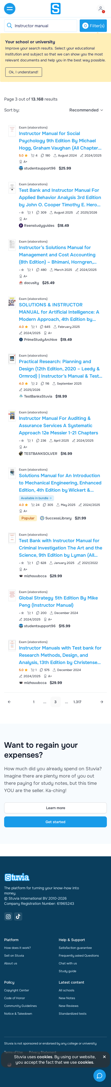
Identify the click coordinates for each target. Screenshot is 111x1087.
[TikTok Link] (18, 916)
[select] (86, 110)
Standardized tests (72, 1014)
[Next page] (102, 702)
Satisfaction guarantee (75, 948)
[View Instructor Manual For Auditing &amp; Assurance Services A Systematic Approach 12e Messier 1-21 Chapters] (55, 432)
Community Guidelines (20, 1006)
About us (10, 963)
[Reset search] (9, 25)
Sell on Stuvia (14, 956)
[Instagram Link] (8, 916)
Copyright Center (16, 990)
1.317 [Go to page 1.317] (77, 702)
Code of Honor (14, 998)
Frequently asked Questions (79, 956)
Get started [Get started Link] (55, 822)
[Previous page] (9, 702)
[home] (55, 9)
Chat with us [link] (68, 963)
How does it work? (17, 948)
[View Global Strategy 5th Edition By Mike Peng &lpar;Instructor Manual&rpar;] (55, 608)
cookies (44, 1057)
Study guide (67, 971)
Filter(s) (93, 26)
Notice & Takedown (18, 1014)
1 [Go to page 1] (33, 702)
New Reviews (68, 1006)
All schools (66, 990)
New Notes (67, 998)
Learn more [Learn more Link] (55, 808)
